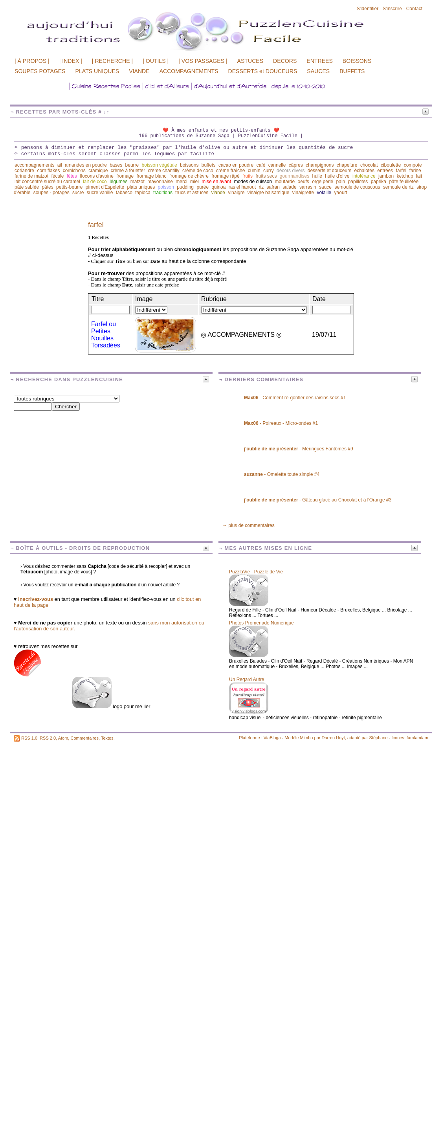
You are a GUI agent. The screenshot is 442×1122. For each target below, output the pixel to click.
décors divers (290, 170)
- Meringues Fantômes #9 (298, 449)
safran (273, 187)
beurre (132, 165)
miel (194, 181)
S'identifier (368, 8)
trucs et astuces (191, 192)
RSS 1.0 (29, 738)
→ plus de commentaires (248, 525)
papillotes (358, 181)
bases (116, 165)
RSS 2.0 (48, 738)
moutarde (285, 181)
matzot (137, 181)
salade (289, 187)
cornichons (74, 170)
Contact (414, 8)
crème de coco (197, 170)
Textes (107, 738)
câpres (296, 165)
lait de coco (95, 181)
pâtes (47, 187)
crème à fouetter (128, 170)
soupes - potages (51, 192)
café (261, 165)
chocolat (369, 165)
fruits (247, 176)
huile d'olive (337, 176)
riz (261, 187)
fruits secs (266, 176)
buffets (209, 165)
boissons (189, 165)
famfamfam (417, 737)
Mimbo (306, 737)
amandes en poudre (86, 165)
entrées (385, 170)
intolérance (364, 176)
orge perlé (322, 181)
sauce (325, 187)
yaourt (340, 192)
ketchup (405, 176)
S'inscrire (392, 8)
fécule (57, 176)
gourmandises (294, 176)
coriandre (24, 170)
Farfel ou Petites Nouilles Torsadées (105, 335)
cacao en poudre (235, 165)
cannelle (277, 165)
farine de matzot (31, 176)
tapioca (142, 192)
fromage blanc (152, 176)
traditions (162, 192)
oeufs (303, 181)
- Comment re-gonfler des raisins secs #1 (295, 397)
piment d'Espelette (105, 187)
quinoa (218, 187)
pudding (185, 187)
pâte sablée (27, 187)
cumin (254, 170)
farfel (401, 170)
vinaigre (236, 192)
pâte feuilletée (403, 181)
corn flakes (48, 170)
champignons (320, 165)
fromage (125, 176)
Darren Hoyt (333, 737)
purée (202, 187)
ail (59, 165)
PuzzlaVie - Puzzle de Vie (256, 572)
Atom (63, 738)
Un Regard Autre (246, 679)
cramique (98, 170)
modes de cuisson (253, 181)
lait (419, 176)
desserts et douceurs (329, 170)
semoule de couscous (357, 187)
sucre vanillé (100, 192)
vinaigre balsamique (269, 192)
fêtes (72, 176)
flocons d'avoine (97, 176)
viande (218, 192)
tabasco (124, 192)
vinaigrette (303, 192)
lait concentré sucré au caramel (47, 181)
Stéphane (378, 737)
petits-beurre (69, 187)
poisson (166, 187)
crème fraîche (230, 170)
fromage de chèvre (189, 176)
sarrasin (307, 187)
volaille (324, 192)
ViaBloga (272, 737)
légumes (118, 181)
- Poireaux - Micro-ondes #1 (281, 423)
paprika (378, 181)
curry (268, 170)
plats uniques (141, 187)
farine (415, 170)
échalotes (364, 170)
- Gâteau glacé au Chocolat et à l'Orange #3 (317, 500)
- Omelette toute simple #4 (281, 474)
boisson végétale (159, 165)
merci (181, 181)
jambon (386, 176)
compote (413, 165)
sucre (78, 192)
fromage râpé (225, 176)
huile (317, 176)
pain (340, 181)
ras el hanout (242, 187)
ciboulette (391, 165)
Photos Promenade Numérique (261, 623)
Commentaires (84, 738)
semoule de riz (398, 187)
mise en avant (216, 181)
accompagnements (34, 165)
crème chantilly (164, 170)
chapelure (347, 165)
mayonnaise (160, 181)
